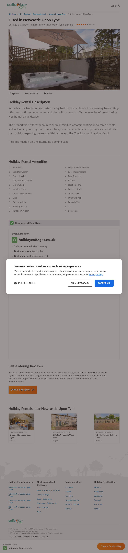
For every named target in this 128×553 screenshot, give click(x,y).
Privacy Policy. (96, 274)
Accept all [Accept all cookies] (104, 283)
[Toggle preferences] (24, 283)
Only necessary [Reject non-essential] (80, 283)
